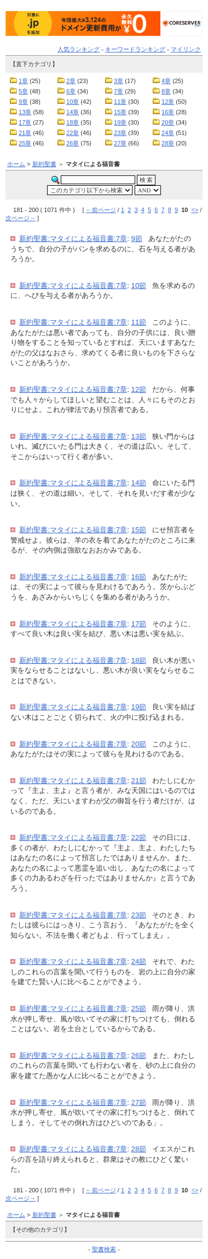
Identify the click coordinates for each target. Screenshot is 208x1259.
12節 (139, 389)
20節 (139, 744)
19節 (139, 707)
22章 (72, 133)
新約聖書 (44, 164)
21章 (25, 133)
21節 (139, 780)
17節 (139, 624)
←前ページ (101, 210)
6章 (71, 91)
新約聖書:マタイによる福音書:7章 (73, 238)
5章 (23, 91)
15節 (139, 530)
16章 (167, 112)
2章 (71, 81)
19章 (120, 122)
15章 (120, 112)
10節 (139, 285)
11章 (120, 101)
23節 (139, 915)
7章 (118, 91)
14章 (72, 112)
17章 (25, 122)
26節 (139, 1055)
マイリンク (186, 49)
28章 (167, 143)
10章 (72, 101)
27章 (120, 143)
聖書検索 (104, 1249)
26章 (72, 143)
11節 (139, 322)
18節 (139, 660)
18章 (72, 122)
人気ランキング (78, 49)
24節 (139, 961)
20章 (167, 122)
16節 (139, 577)
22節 (139, 837)
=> (195, 210)
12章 (167, 101)
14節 (139, 483)
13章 (25, 112)
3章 (118, 81)
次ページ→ (20, 218)
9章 (23, 101)
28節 (139, 1149)
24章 (167, 133)
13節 (139, 436)
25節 (139, 1008)
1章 (23, 81)
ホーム (16, 164)
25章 (25, 143)
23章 (120, 133)
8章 (166, 91)
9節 (136, 238)
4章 (166, 81)
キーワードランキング (135, 49)
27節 (139, 1102)
